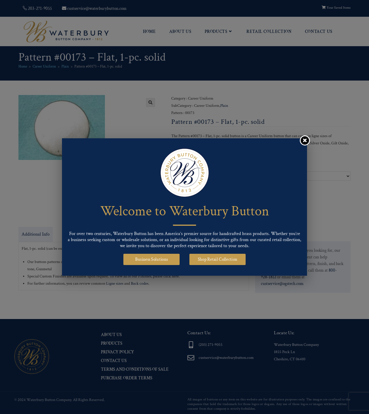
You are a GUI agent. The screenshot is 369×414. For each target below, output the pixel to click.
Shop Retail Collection (218, 259)
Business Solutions (151, 259)
